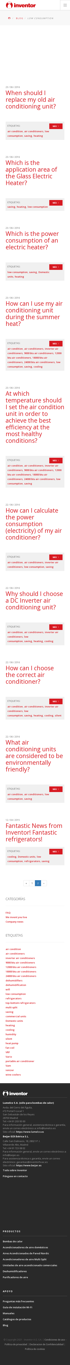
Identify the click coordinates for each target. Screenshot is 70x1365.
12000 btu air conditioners (21, 967)
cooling (38, 366)
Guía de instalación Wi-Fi (17, 1307)
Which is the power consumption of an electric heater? (32, 240)
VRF (8, 1052)
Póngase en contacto (15, 1176)
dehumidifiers (14, 980)
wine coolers (13, 1074)
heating (38, 135)
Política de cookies (35, 1349)
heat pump (12, 1043)
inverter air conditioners (20, 958)
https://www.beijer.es (28, 1165)
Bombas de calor (13, 1241)
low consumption (38, 206)
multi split (11, 1007)
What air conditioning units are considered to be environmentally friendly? (34, 755)
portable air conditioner (20, 1061)
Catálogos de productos (17, 1319)
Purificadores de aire (15, 1277)
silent (58, 715)
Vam (8, 1065)
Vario (9, 1056)
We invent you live (16, 917)
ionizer (10, 1070)
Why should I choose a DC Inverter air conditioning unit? (34, 600)
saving (28, 135)
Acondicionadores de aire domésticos (25, 1247)
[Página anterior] (26, 883)
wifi (8, 989)
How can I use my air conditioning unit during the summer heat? (34, 313)
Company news (14, 921)
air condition (15, 131)
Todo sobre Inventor (15, 1170)
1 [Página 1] (32, 883)
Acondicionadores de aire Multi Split (24, 1259)
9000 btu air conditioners (38, 353)
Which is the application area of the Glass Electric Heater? (31, 173)
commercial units (16, 1016)
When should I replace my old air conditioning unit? (31, 99)
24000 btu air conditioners (39, 362)
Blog (5, 1325)
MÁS (56, 126)
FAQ (8, 912)
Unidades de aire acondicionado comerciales (30, 1265)
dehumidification (16, 985)
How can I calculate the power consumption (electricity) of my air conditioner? (34, 523)
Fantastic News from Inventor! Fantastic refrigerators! (34, 832)
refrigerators (32, 861)
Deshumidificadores (15, 1271)
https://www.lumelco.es (30, 1131)
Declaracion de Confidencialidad (46, 1344)
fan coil (10, 1047)
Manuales (8, 1313)
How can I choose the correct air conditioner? (30, 674)
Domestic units (26, 856)
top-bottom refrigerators (20, 1003)
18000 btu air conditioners (21, 971)
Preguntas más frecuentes (18, 1301)
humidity (11, 1034)
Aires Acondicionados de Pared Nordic (26, 1253)
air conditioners (33, 131)
